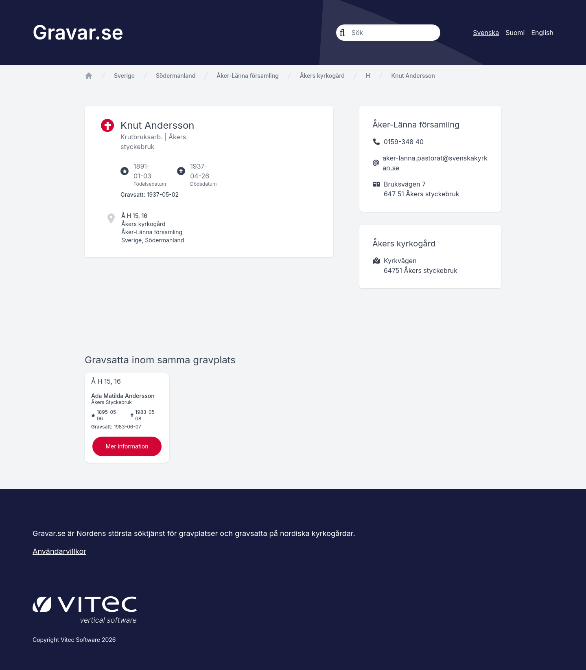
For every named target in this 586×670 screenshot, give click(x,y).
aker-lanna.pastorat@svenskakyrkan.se (435, 163)
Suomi (515, 33)
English (542, 33)
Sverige (124, 75)
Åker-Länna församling (247, 75)
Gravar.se (78, 32)
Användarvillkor (59, 551)
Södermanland (175, 75)
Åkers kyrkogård (322, 75)
